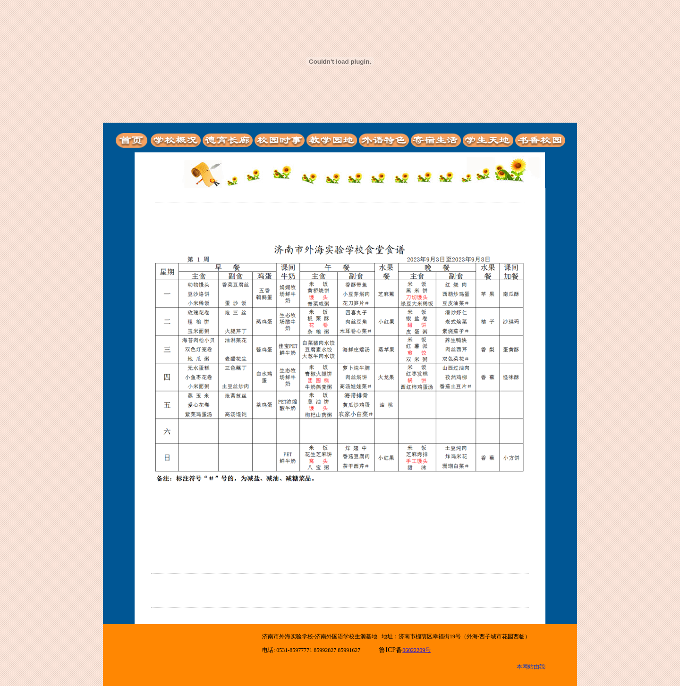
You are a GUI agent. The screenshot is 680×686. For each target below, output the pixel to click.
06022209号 (416, 650)
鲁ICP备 (390, 649)
